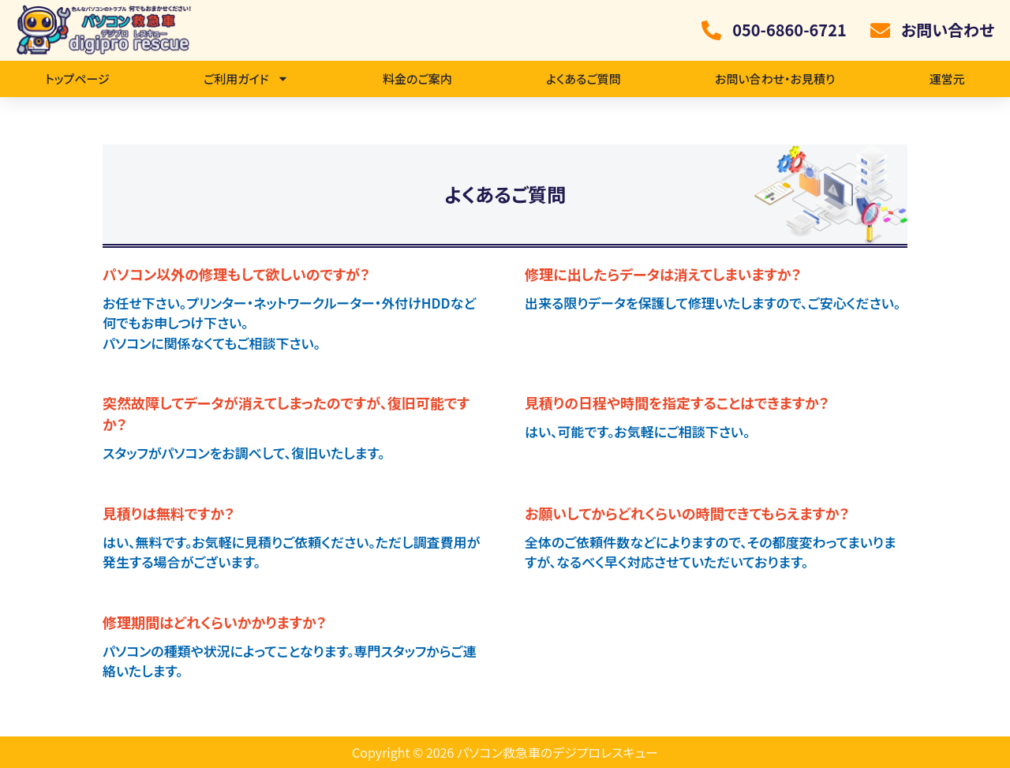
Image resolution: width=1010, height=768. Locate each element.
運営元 (947, 78)
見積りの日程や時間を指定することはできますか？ (677, 402)
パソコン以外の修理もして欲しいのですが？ (236, 274)
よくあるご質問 (583, 78)
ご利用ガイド (246, 78)
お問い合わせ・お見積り (775, 78)
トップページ (77, 78)
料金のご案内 (417, 78)
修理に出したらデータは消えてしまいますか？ (663, 274)
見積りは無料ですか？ (168, 513)
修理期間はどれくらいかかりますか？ (214, 622)
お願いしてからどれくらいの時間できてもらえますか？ (687, 513)
